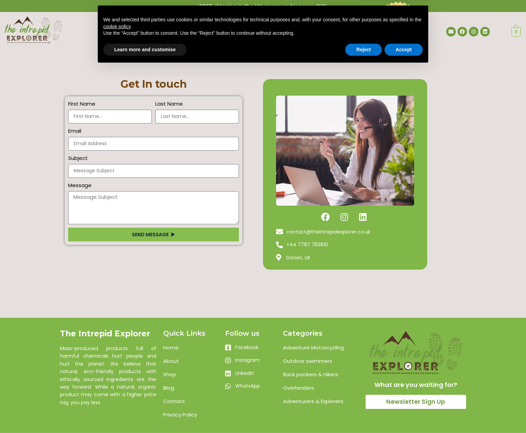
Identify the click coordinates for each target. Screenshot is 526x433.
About (228, 29)
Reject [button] (363, 414)
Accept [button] (404, 414)
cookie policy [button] (116, 391)
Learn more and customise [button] (145, 414)
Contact (304, 29)
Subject (78, 158)
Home (190, 29)
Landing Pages (143, 29)
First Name (81, 103)
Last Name (169, 103)
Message (80, 185)
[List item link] (190, 348)
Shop (264, 29)
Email (74, 130)
